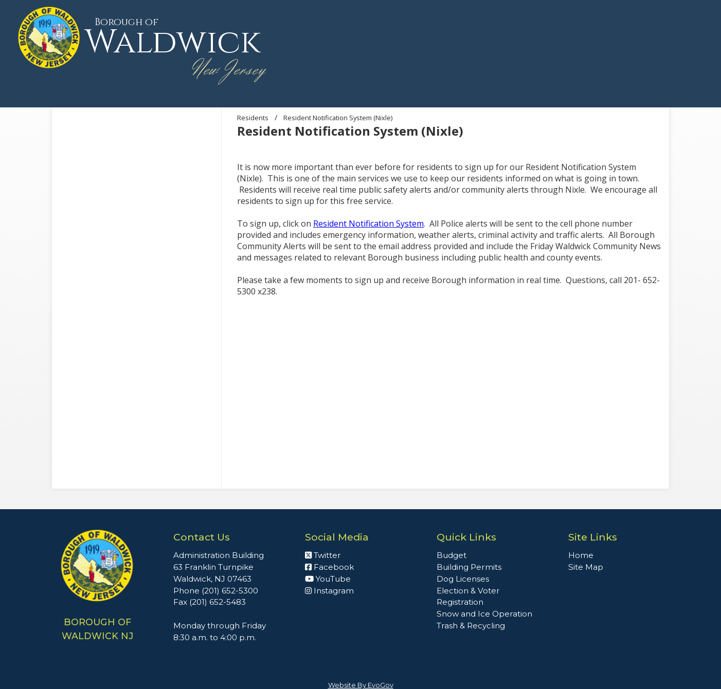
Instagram (329, 590)
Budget (451, 555)
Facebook (329, 567)
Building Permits (469, 567)
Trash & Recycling (471, 625)
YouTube (328, 579)
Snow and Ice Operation (484, 614)
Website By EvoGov (360, 685)
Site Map (585, 567)
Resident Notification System (368, 223)
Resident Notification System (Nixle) (337, 117)
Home (580, 555)
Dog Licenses (463, 579)
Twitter (323, 555)
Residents (252, 117)
